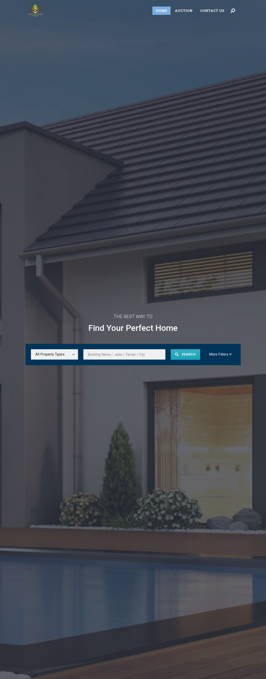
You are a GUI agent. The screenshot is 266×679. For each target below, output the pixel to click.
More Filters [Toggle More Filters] (220, 354)
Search (185, 354)
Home (161, 10)
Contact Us (212, 10)
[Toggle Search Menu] (233, 10)
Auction (183, 10)
